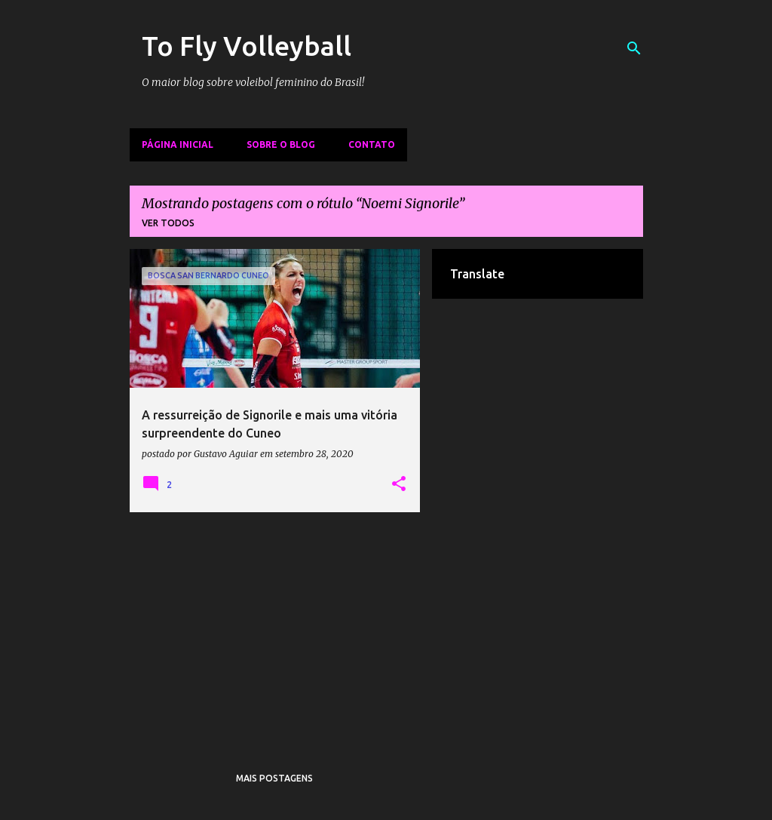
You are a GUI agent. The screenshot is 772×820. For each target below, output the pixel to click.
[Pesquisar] (634, 48)
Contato (371, 144)
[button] (399, 484)
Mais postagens (274, 778)
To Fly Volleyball (246, 45)
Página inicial (177, 144)
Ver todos (168, 223)
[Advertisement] (275, 629)
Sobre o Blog (281, 144)
